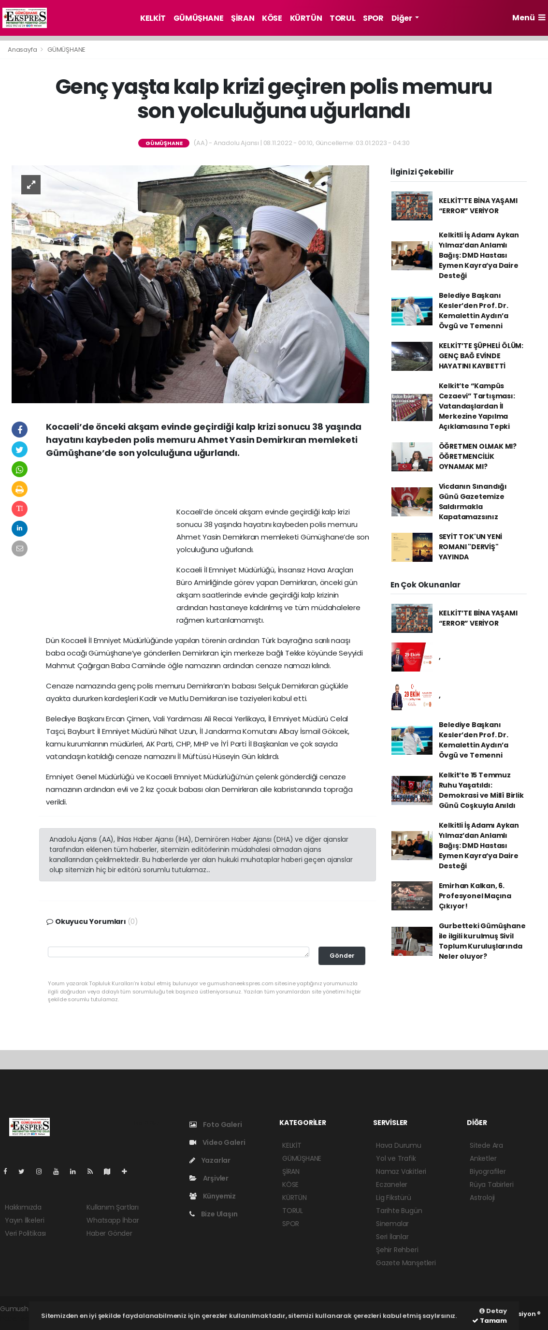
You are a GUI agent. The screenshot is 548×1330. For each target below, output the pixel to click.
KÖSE (272, 18)
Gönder (342, 955)
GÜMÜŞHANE (198, 18)
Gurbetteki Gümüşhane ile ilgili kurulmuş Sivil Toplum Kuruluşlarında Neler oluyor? (482, 941)
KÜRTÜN (306, 18)
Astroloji (482, 1197)
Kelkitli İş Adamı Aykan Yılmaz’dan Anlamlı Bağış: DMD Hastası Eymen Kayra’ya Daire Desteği (479, 255)
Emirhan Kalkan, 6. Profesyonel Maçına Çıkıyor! (475, 896)
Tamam (489, 1320)
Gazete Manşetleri (406, 1263)
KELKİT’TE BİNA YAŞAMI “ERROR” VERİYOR (478, 206)
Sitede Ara (486, 1145)
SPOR (373, 18)
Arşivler (209, 1178)
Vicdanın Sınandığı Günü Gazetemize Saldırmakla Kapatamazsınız (473, 502)
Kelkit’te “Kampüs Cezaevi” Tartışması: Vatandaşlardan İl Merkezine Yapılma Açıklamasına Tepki (477, 406)
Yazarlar (210, 1160)
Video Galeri (217, 1142)
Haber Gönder (109, 1233)
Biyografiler (488, 1171)
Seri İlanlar (392, 1237)
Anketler (483, 1158)
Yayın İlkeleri (24, 1220)
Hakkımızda (23, 1207)
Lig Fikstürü (393, 1197)
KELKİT (153, 18)
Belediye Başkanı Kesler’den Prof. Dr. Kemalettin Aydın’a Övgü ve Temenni (474, 311)
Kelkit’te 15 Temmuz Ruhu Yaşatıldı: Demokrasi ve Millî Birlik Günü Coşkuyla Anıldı (481, 790)
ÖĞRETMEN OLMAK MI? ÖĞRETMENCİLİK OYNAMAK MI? (478, 456)
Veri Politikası (25, 1233)
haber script (20, 1319)
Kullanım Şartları (113, 1207)
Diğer (402, 18)
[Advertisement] (207, 486)
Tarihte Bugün (399, 1210)
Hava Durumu (398, 1145)
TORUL (342, 18)
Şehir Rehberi (397, 1250)
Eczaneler (391, 1184)
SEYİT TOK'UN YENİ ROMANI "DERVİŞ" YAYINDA (471, 547)
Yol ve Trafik (396, 1158)
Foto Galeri (215, 1124)
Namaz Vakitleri (401, 1171)
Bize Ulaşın (213, 1214)
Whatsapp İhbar (113, 1220)
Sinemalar (392, 1223)
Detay (493, 1310)
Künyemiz (212, 1196)
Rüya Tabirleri (491, 1184)
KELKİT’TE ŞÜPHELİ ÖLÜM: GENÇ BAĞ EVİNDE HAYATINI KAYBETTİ (481, 356)
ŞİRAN (242, 18)
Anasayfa (23, 49)
